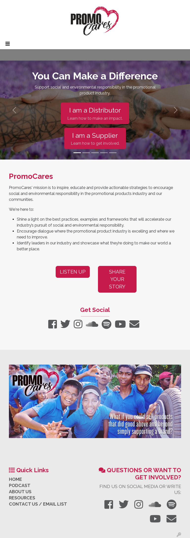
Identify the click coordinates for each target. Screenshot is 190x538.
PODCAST (19, 485)
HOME (15, 479)
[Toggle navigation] (7, 43)
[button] (14, 110)
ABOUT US (20, 491)
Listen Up (73, 272)
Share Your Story (117, 279)
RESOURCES (22, 497)
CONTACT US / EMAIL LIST (38, 504)
